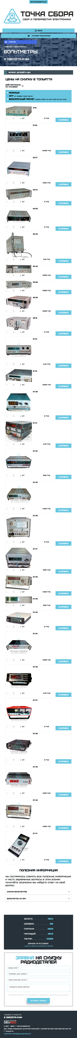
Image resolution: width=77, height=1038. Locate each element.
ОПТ (20, 96)
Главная (8, 47)
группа (10, 42)
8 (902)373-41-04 (16, 59)
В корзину (63, 120)
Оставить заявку (38, 1000)
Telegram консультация (38, 36)
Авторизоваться (38, 2)
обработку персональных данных (54, 995)
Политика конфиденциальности (17, 1034)
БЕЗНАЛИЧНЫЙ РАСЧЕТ (36, 99)
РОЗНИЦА (13, 92)
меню (38, 31)
